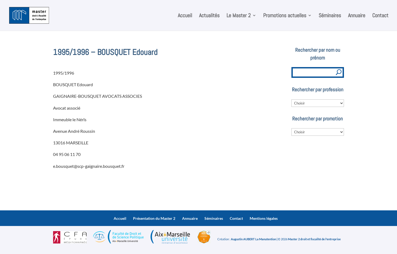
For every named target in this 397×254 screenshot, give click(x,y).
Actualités (209, 16)
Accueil (185, 16)
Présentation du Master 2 (154, 218)
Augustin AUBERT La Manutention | (254, 239)
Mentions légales (264, 218)
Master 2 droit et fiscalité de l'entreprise (314, 239)
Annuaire (356, 16)
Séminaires (330, 16)
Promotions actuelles (284, 16)
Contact (380, 16)
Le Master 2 (239, 16)
